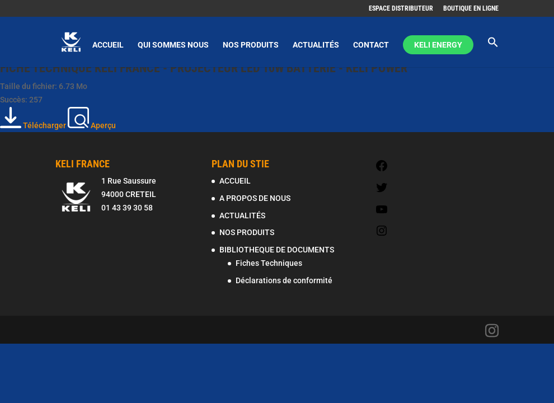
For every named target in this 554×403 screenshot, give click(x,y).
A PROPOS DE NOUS (254, 198)
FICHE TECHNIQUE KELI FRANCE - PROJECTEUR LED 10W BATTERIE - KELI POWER (203, 68)
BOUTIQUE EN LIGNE (471, 8)
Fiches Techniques (269, 263)
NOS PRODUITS (251, 45)
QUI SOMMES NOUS (173, 45)
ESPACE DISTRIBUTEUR (401, 8)
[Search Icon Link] (493, 51)
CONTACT (371, 45)
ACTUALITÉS (316, 45)
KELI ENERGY (438, 44)
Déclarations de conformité (284, 280)
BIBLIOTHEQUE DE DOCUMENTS (276, 249)
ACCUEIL (108, 45)
